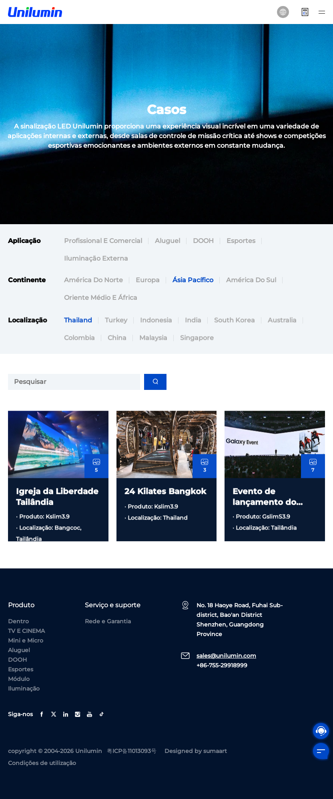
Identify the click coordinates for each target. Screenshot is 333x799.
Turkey (116, 343)
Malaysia (153, 360)
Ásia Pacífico (193, 280)
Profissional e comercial (103, 241)
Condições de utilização (42, 763)
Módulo (19, 679)
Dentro (18, 621)
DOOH (203, 241)
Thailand (78, 343)
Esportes (241, 241)
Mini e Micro (25, 640)
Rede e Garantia (108, 621)
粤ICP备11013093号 (131, 751)
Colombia (79, 360)
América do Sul (251, 280)
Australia (282, 343)
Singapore (197, 360)
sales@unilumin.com (226, 655)
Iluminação (24, 688)
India (193, 343)
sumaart (215, 751)
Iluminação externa (96, 258)
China (117, 360)
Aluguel (167, 241)
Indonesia (156, 343)
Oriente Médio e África (100, 297)
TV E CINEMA (26, 630)
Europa (148, 280)
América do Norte (93, 280)
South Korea (234, 343)
